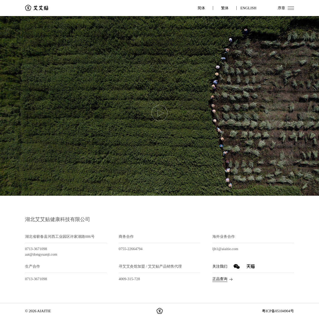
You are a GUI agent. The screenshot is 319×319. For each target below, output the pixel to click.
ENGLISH (248, 8)
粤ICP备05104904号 (278, 311)
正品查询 (219, 279)
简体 (201, 8)
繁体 (225, 8)
